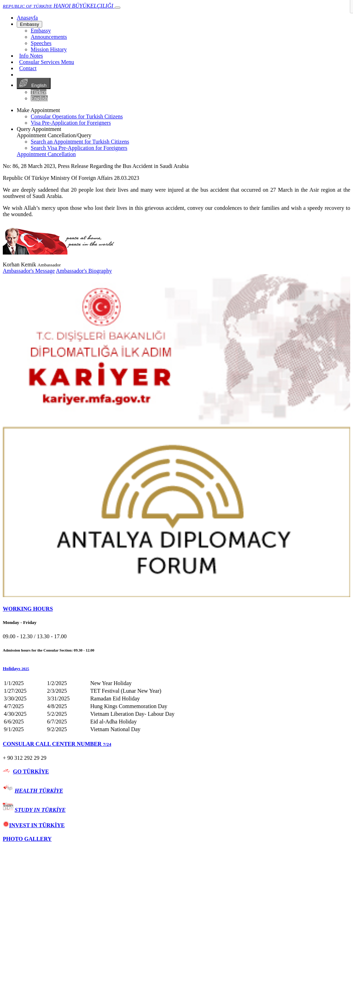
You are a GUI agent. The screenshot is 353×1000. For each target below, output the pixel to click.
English (34, 83)
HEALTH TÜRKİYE (39, 791)
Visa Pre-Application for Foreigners (71, 123)
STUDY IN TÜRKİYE (40, 810)
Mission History (49, 49)
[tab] (176, 609)
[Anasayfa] (27, 18)
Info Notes (31, 56)
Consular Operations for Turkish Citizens (77, 116)
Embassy (29, 24)
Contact (28, 68)
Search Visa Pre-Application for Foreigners (79, 148)
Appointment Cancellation (46, 154)
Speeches (41, 43)
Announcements (49, 37)
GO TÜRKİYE (31, 771)
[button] (176, 668)
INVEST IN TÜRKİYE (34, 825)
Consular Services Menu (46, 62)
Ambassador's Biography (84, 271)
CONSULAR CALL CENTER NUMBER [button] (57, 744)
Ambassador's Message (29, 271)
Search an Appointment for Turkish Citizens (80, 142)
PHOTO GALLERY (27, 839)
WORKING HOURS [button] (28, 609)
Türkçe (38, 92)
